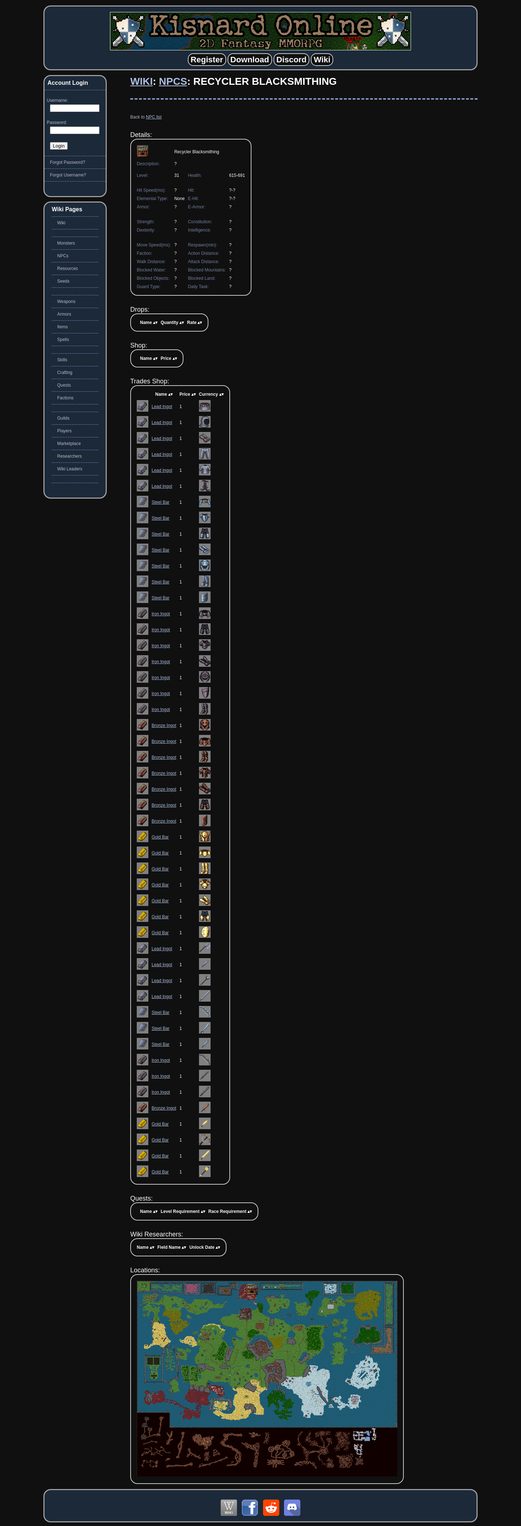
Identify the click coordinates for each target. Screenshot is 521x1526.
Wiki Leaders (69, 468)
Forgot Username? (68, 175)
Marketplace (69, 443)
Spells (63, 339)
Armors (64, 314)
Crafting (64, 372)
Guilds (63, 418)
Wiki (141, 81)
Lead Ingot (162, 406)
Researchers (69, 456)
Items (62, 326)
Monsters (66, 243)
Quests (64, 385)
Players (64, 430)
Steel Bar (160, 502)
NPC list (153, 117)
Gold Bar (160, 837)
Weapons (66, 301)
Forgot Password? (67, 162)
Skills (62, 359)
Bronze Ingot (164, 725)
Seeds (63, 281)
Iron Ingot (161, 613)
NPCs (173, 81)
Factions (65, 397)
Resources (67, 268)
